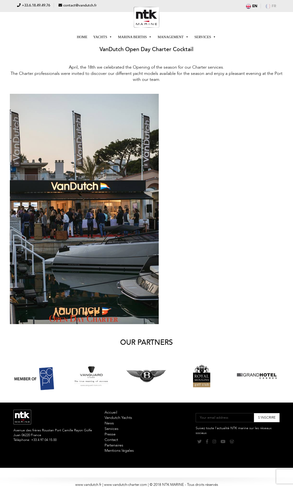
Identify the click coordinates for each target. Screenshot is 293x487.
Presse (110, 434)
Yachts (102, 37)
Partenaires (114, 445)
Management (173, 37)
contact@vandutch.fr (80, 5)
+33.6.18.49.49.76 (36, 5)
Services (205, 37)
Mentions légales (119, 450)
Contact (111, 439)
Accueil (111, 412)
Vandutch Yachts (118, 417)
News (109, 423)
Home (82, 37)
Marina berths (135, 37)
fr (270, 6)
